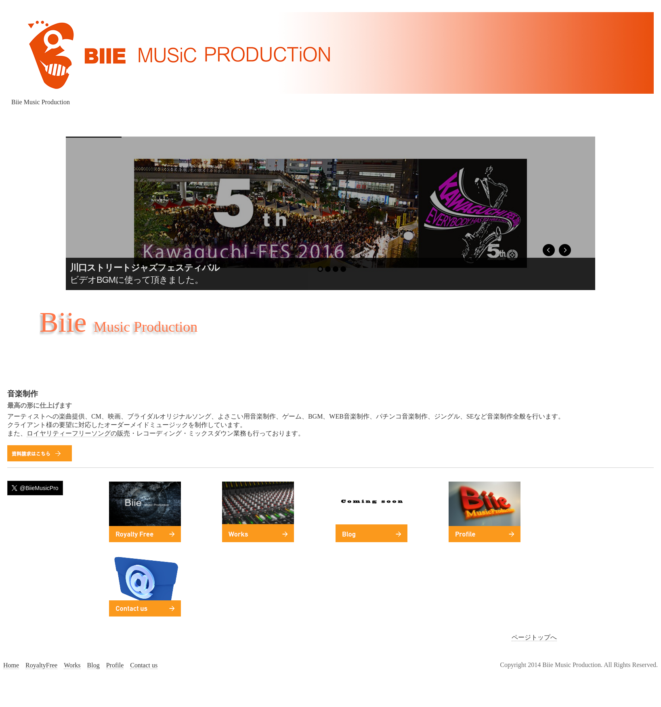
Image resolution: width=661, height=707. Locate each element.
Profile (115, 665)
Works (72, 665)
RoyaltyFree (41, 665)
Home (11, 665)
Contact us (143, 665)
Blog (93, 665)
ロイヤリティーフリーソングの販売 (78, 433)
